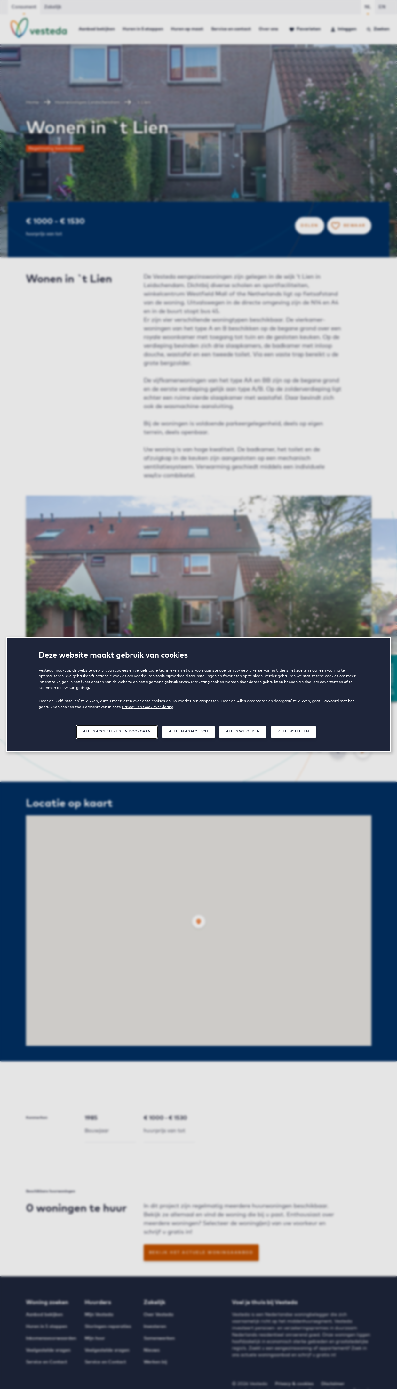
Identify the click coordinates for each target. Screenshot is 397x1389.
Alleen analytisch (188, 731)
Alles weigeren (243, 731)
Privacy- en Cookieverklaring (147, 707)
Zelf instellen (293, 731)
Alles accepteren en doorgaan (117, 731)
